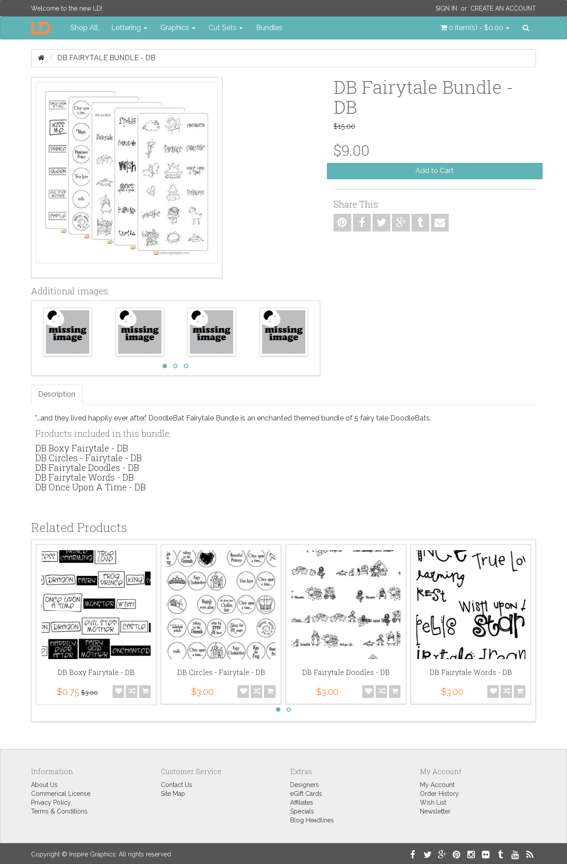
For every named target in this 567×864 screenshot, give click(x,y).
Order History (439, 793)
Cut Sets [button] (226, 27)
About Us (44, 784)
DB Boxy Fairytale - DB (81, 448)
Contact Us (176, 784)
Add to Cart (435, 170)
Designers (304, 784)
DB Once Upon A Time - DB (90, 487)
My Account (437, 784)
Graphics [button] (177, 27)
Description (56, 394)
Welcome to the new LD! (66, 8)
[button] (475, 28)
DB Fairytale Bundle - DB (106, 58)
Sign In (446, 8)
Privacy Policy (51, 802)
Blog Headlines (312, 820)
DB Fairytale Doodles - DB (87, 467)
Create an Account (503, 8)
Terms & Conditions (59, 811)
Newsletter (435, 811)
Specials (302, 811)
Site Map (173, 793)
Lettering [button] (129, 27)
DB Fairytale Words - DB (84, 477)
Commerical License (60, 793)
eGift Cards (306, 793)
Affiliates (301, 802)
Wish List (433, 802)
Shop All (84, 27)
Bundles (269, 27)
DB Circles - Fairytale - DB (88, 457)
